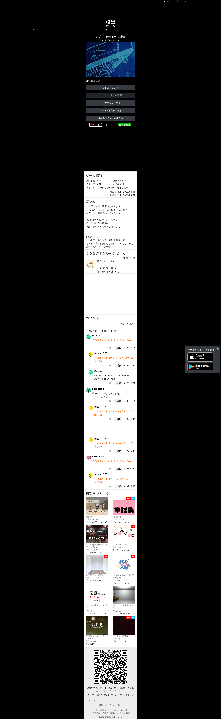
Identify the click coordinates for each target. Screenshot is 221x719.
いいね (96, 125)
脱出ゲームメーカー (111, 705)
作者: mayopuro (119, 580)
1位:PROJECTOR (97, 507)
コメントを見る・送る (110, 110)
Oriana (96, 335)
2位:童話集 (124, 507)
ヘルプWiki (95, 713)
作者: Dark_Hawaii (93, 519)
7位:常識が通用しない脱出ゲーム (97, 597)
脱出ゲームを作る (120, 710)
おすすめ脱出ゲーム (102, 710)
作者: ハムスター (93, 578)
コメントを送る (125, 324)
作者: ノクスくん (119, 639)
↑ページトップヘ (93, 700)
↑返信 (118, 347)
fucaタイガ (100, 353)
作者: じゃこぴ (92, 550)
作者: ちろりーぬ (119, 519)
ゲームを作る (163, 1)
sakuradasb (98, 456)
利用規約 (126, 713)
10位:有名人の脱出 (124, 626)
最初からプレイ (110, 87)
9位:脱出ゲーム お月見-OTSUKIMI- (97, 628)
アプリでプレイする (110, 103)
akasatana (98, 388)
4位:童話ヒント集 (124, 535)
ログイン (185, 1)
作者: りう (90, 611)
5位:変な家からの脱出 (97, 565)
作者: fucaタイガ (110, 40)
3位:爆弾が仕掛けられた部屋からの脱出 (97, 536)
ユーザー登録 (175, 1)
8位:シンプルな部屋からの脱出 (124, 597)
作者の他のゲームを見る (110, 118)
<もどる (35, 29)
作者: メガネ (91, 641)
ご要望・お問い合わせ (112, 713)
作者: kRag (117, 611)
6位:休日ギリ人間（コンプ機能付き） (124, 567)
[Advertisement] (110, 10)
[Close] (218, 348)
